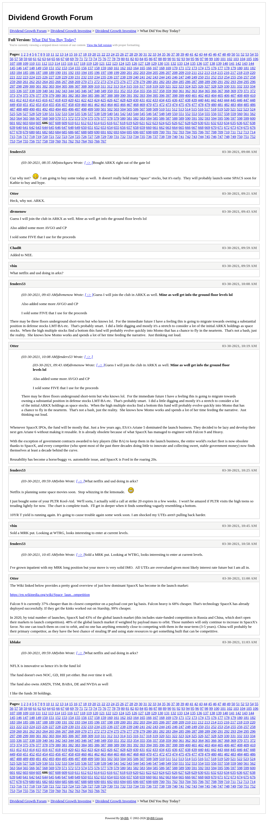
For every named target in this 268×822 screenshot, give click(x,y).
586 (162, 118)
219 (246, 72)
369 (233, 91)
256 (240, 77)
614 (97, 123)
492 (45, 109)
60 (30, 59)
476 (188, 104)
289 (207, 81)
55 (256, 54)
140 (225, 63)
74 (95, 59)
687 (77, 132)
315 (129, 86)
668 (201, 127)
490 (32, 109)
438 (188, 100)
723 (64, 136)
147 (26, 68)
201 (129, 72)
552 (188, 114)
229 (64, 77)
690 (97, 132)
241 (142, 77)
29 (136, 54)
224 (32, 77)
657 (129, 127)
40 (187, 54)
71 (81, 59)
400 (188, 95)
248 (188, 77)
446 (240, 100)
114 (57, 63)
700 (162, 132)
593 (207, 118)
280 (149, 81)
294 (240, 81)
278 (136, 81)
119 (89, 63)
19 (89, 54)
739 (168, 136)
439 (194, 100)
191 (64, 72)
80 (123, 59)
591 (194, 118)
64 (49, 59)
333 (246, 86)
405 (220, 95)
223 (26, 77)
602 (19, 123)
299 (26, 86)
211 (194, 72)
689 (90, 132)
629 (194, 123)
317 (142, 86)
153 (64, 68)
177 (220, 68)
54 (252, 54)
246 (175, 77)
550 (175, 114)
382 (71, 95)
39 (182, 54)
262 (32, 81)
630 (200, 123)
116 (69, 63)
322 (175, 86)
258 (253, 77)
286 (188, 81)
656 (123, 127)
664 (175, 127)
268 (71, 81)
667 (194, 127)
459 (77, 104)
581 (129, 118)
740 (175, 136)
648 (71, 127)
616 (110, 123)
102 (230, 59)
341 (52, 91)
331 (233, 86)
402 (201, 95)
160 (110, 68)
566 (32, 118)
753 (12, 141)
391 (129, 95)
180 (240, 68)
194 (84, 72)
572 (71, 118)
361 (181, 91)
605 (38, 123)
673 (233, 127)
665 (181, 127)
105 (249, 59)
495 (64, 109)
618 (123, 123)
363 (194, 91)
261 (26, 81)
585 (155, 118)
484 (240, 104)
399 (181, 95)
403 (207, 95)
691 (103, 132)
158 (97, 68)
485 (246, 104)
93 (183, 59)
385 (90, 95)
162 (123, 68)
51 (238, 54)
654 (110, 127)
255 (233, 77)
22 (103, 54)
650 (84, 127)
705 (194, 132)
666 (188, 127)
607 (52, 123)
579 (116, 118)
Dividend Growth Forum (50, 17)
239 (129, 77)
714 (252, 132)
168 (162, 68)
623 (155, 123)
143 (245, 63)
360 (175, 91)
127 (141, 63)
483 (233, 104)
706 (201, 132)
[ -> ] (88, 162)
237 (116, 77)
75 (100, 59)
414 (32, 100)
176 (214, 68)
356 (149, 91)
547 (155, 114)
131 (167, 63)
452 (32, 104)
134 (186, 63)
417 (51, 100)
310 (97, 86)
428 (123, 100)
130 (160, 63)
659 (142, 127)
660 (149, 127)
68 (67, 59)
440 (200, 100)
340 (45, 91)
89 (164, 59)
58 (21, 59)
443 (220, 100)
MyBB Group (154, 818)
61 (35, 59)
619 (129, 123)
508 (149, 109)
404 (214, 95)
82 (132, 59)
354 (136, 91)
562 (253, 114)
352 (123, 91)
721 (52, 136)
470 (149, 104)
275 (116, 81)
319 (155, 86)
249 (194, 77)
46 (215, 54)
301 (38, 86)
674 (240, 127)
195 (90, 72)
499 (90, 109)
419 (64, 100)
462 (97, 104)
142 (238, 63)
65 (53, 59)
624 (162, 123)
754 (19, 141)
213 (207, 72)
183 (12, 72)
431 (142, 100)
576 (97, 118)
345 (77, 91)
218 (240, 72)
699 (155, 132)
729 (103, 136)
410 (253, 95)
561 (246, 114)
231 (77, 77)
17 (80, 54)
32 (150, 54)
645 (52, 127)
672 (227, 127)
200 (123, 72)
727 (90, 136)
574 (84, 118)
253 (220, 77)
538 (97, 114)
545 (142, 114)
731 (116, 136)
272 (97, 81)
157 (90, 68)
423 (90, 100)
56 (11, 59)
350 (110, 91)
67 (63, 59)
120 (95, 63)
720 (45, 136)
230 (71, 77)
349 (103, 91)
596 (227, 118)
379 (52, 95)
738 (162, 136)
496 (71, 109)
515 (194, 109)
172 (188, 68)
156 (84, 68)
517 (207, 109)
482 (227, 104)
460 (84, 104)
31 (145, 54)
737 (155, 136)
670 (214, 127)
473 (168, 104)
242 (149, 77)
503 (116, 109)
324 (188, 86)
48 (224, 54)
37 (173, 54)
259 (12, 81)
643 (38, 127)
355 (142, 91)
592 (201, 118)
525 (12, 114)
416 (45, 100)
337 (26, 91)
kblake (15, 642)
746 (214, 136)
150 (45, 68)
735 (142, 136)
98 (206, 59)
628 (188, 123)
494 (58, 109)
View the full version (99, 45)
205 (155, 72)
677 (12, 132)
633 (220, 123)
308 (84, 86)
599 (246, 118)
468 (136, 104)
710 (227, 132)
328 (214, 86)
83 (137, 59)
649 (77, 127)
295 (246, 81)
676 (253, 127)
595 (220, 118)
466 (123, 104)
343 (64, 91)
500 (97, 109)
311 (103, 86)
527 (26, 114)
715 (12, 136)
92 (178, 59)
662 (162, 127)
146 (19, 68)
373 (12, 95)
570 (58, 118)
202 (136, 72)
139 (219, 63)
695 (129, 132)
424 (97, 100)
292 (227, 81)
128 (147, 63)
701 (168, 132)
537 (90, 114)
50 (233, 54)
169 (168, 68)
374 (19, 95)
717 (26, 136)
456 (58, 104)
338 (32, 91)
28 (131, 54)
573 (77, 118)
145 (12, 68)
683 (52, 132)
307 (77, 86)
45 (210, 54)
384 (84, 95)
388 (110, 95)
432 (149, 100)
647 (64, 127)
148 (32, 68)
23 (108, 54)
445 (233, 100)
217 (233, 72)
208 (175, 72)
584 (149, 118)
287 (194, 81)
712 (240, 132)
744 (201, 136)
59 (25, 59)
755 (26, 141)
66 (58, 59)
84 (141, 59)
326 (200, 86)
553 (194, 114)
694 (123, 132)
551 (181, 114)
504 (123, 109)
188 (45, 72)
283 (168, 81)
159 (103, 68)
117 (76, 63)
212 (200, 72)
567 (38, 118)
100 (216, 59)
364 (201, 91)
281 (155, 81)
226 (45, 77)
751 (246, 136)
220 (252, 72)
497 (77, 109)
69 (72, 59)
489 (26, 109)
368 (227, 91)
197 (103, 72)
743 (194, 136)
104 (242, 59)
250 (201, 77)
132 (173, 63)
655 (116, 127)
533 (64, 114)
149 (38, 68)
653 (103, 127)
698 (149, 132)
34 (159, 54)
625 (168, 123)
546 (149, 114)
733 (129, 136)
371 (246, 91)
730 (110, 136)
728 (97, 136)
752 (253, 136)
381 (64, 95)
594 (214, 118)
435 (168, 100)
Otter (14, 193)
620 (136, 123)
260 (19, 81)
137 (206, 63)
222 (19, 77)
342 (58, 91)
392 (136, 95)
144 (251, 63)
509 (155, 109)
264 (45, 81)
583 (142, 118)
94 (188, 59)
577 (103, 118)
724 (71, 136)
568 (45, 118)
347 (90, 91)
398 (175, 95)
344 (71, 91)
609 (64, 123)
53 (247, 54)
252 (214, 77)
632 (214, 123)
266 (58, 81)
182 (253, 68)
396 (162, 95)
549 (168, 114)
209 (181, 72)
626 (175, 123)
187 (38, 72)
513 (181, 109)
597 (233, 118)
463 (103, 104)
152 (58, 68)
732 (123, 136)
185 (26, 72)
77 (109, 59)
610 (71, 123)
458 (71, 104)
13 (61, 54)
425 (103, 100)
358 (162, 91)
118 (82, 63)
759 (52, 141)
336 (19, 91)
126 (134, 63)
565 (26, 118)
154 (71, 68)
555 (207, 114)
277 (129, 81)
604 (32, 123)
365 (207, 91)
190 (58, 72)
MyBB (124, 818)
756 (32, 141)
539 (103, 114)
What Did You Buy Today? (54, 39)
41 (191, 54)
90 (169, 59)
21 (98, 54)
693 (116, 132)
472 (162, 104)
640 (19, 127)
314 (123, 86)
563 (12, 118)
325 (194, 86)
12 (57, 54)
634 (226, 123)
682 (45, 132)
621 (142, 123)
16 (75, 54)
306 (71, 86)
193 (77, 72)
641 (26, 127)
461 (90, 104)
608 (58, 123)
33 (154, 54)
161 (116, 68)
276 (123, 81)
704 (188, 132)
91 (174, 59)
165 (142, 68)
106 (256, 59)
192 (71, 72)
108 (19, 63)
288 (201, 81)
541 (116, 114)
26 (122, 54)
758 (45, 141)
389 (116, 95)
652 (97, 127)
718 (32, 136)
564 (19, 118)
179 (233, 68)
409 (246, 95)
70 (76, 59)
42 (196, 54)
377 (38, 95)
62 (39, 59)
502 (110, 109)
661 (155, 127)
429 (129, 100)
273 (103, 81)
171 (181, 68)
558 (227, 114)
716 (19, 136)
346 (84, 91)
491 (38, 109)
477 (194, 104)
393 (142, 95)
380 (58, 95)
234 (97, 77)
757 (38, 141)
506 (136, 109)
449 (12, 104)
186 (32, 72)
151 (52, 68)
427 (116, 100)
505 (129, 109)
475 (181, 104)
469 (142, 104)
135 (193, 63)
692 (110, 132)
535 (77, 114)
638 (252, 123)
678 (19, 132)
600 (253, 118)
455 (52, 104)
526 (19, 114)
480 (214, 104)
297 (12, 86)
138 (212, 63)
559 (233, 114)
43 (201, 54)
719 (38, 136)
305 (64, 86)
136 (199, 63)
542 (123, 114)
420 (71, 100)
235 (103, 77)
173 (194, 68)
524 (252, 109)
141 (232, 63)
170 (175, 68)
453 (38, 104)
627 (181, 123)
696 (136, 132)
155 (77, 68)
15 (71, 54)
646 (58, 127)
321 (168, 86)
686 (71, 132)
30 (140, 54)
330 (226, 86)
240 (136, 77)
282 (162, 81)
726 (84, 136)
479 (207, 104)
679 (26, 132)
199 (116, 72)
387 (103, 95)
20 (94, 54)
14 (66, 54)
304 (58, 86)
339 (38, 91)
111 (38, 63)
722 (58, 136)
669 (207, 127)
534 (71, 114)
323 (181, 86)
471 (155, 104)
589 (181, 118)
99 (211, 59)
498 (84, 109)
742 (188, 136)
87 (155, 59)
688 (84, 132)
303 (52, 86)
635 (233, 123)
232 (84, 77)
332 (240, 86)
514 (188, 109)
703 (181, 132)
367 (220, 91)
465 (116, 104)
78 (114, 59)
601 (12, 123)
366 (214, 91)
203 (142, 72)
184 (19, 72)
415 (38, 100)
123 (115, 63)
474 (175, 104)
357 (155, 91)
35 (164, 54)
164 (136, 68)
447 (246, 100)
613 (90, 123)
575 (90, 118)
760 (58, 141)
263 (38, 81)
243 (155, 77)
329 (220, 86)
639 (12, 127)
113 (51, 63)
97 (201, 59)
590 (188, 118)
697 (142, 132)
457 (64, 104)
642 (32, 127)
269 (77, 81)
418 (58, 100)
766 (97, 141)
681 (38, 132)
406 (227, 95)
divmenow (18, 211)
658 (136, 127)
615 (103, 123)
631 (207, 123)
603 (26, 123)
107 (12, 63)
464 (110, 104)
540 (110, 114)
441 (207, 100)
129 (154, 63)
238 (123, 77)
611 (77, 123)
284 (175, 81)
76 (104, 59)
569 (52, 118)
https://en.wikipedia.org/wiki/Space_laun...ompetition (50, 594)
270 (84, 81)
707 (207, 132)
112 (44, 63)
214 (214, 72)
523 (246, 109)
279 (142, 81)
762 (71, 141)
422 (84, 100)
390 (123, 95)
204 (149, 72)
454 (45, 104)
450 (19, 104)
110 (32, 63)
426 (110, 100)
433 (155, 100)
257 (246, 77)
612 (84, 123)
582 (136, 118)
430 (136, 100)
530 (45, 114)
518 (214, 109)
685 (64, 132)
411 (12, 100)
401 (194, 95)
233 (90, 77)
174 (201, 68)
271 (90, 81)
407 (233, 95)
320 (162, 86)
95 (192, 59)
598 (240, 118)
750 (240, 136)
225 (38, 77)
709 (220, 132)
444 (226, 100)
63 (44, 59)
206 (162, 72)
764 (84, 141)
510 (162, 109)
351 (116, 91)
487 (12, 109)
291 (220, 81)
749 (233, 136)
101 (223, 59)
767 (103, 141)
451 (26, 104)
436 (175, 100)
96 (197, 59)
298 (19, 86)
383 (77, 95)
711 (233, 132)
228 (58, 77)
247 (181, 77)
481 (220, 104)
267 (64, 81)
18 (85, 54)
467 (129, 104)
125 (128, 63)
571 (64, 118)
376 (32, 95)
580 (123, 118)
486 (253, 104)
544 (136, 114)
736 (149, 136)
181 (246, 68)
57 (16, 59)
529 (38, 114)
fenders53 (17, 152)
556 (214, 114)
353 (129, 91)
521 (233, 109)
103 (236, 59)
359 (168, 91)
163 (129, 68)
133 (180, 63)
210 (188, 72)
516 (200, 109)
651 (90, 127)
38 (178, 54)
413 (25, 100)
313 (116, 86)
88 (160, 59)
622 (149, 123)
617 (116, 123)
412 (19, 100)
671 (220, 127)
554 (201, 114)
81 (127, 59)
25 (117, 54)
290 (214, 81)
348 (97, 91)
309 (90, 86)
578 (110, 118)
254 (227, 77)
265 (52, 81)
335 (12, 91)
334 (252, 86)
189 (52, 72)
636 (240, 123)
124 (121, 63)
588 (175, 118)
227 (52, 77)
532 (58, 114)
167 (155, 68)
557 (220, 114)
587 (168, 118)
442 (214, 100)
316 (136, 86)
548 (162, 114)
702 (175, 132)
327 (207, 86)
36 (168, 54)
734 (136, 136)
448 (252, 100)
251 (207, 77)
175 (207, 68)
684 (58, 132)
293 (233, 81)
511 (168, 109)
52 (242, 54)
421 (77, 100)
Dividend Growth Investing (71, 31)
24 (112, 54)
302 (45, 86)
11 (52, 54)
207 (168, 72)
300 (32, 86)
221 (12, 77)
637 (246, 123)
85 (146, 59)
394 (149, 95)
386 (97, 95)
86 (151, 59)
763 (77, 141)
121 (102, 63)
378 (45, 95)
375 (26, 95)
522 (240, 109)
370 (240, 91)
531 (52, 114)
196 (97, 72)
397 (168, 95)
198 (110, 72)
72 (86, 59)
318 (149, 86)
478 (201, 104)
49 (228, 54)
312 (110, 86)
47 (219, 54)
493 (52, 109)
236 (110, 77)
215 (220, 72)
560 (240, 114)
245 (168, 77)
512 (175, 109)
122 (108, 63)
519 (220, 109)
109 (26, 63)
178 (227, 68)
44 (205, 54)
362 (188, 91)
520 (226, 109)
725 (77, 136)
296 (253, 81)
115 (63, 63)
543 (129, 114)
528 (32, 114)
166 (149, 68)
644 (45, 127)
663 (168, 127)
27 (126, 54)
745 (207, 136)
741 (181, 136)
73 (90, 59)
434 (162, 100)
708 (214, 132)
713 (246, 132)
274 (110, 81)
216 (226, 72)
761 (64, 141)
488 (19, 109)
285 (181, 81)
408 (240, 95)
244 (162, 77)
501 (103, 109)
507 (142, 109)
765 (90, 141)
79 (118, 59)
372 (253, 91)
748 (227, 136)
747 (220, 136)
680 (32, 132)
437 (181, 100)
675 (246, 127)
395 (155, 95)
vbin (13, 266)
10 (48, 54)
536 (84, 114)
